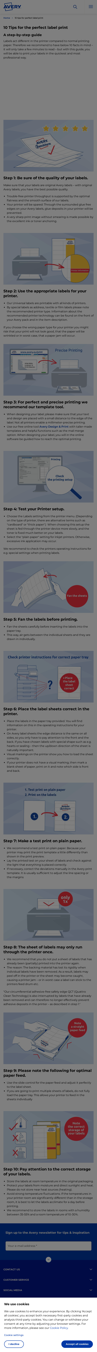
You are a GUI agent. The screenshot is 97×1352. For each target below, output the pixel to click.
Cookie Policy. (59, 1328)
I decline (14, 1344)
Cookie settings (13, 1335)
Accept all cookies (77, 1344)
